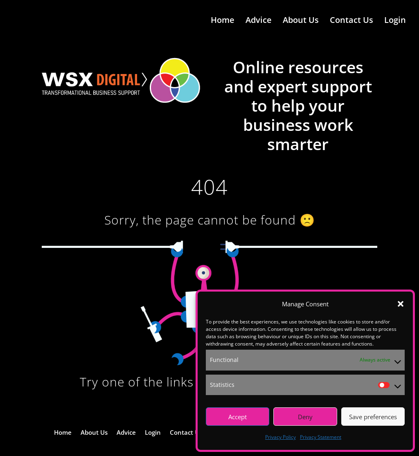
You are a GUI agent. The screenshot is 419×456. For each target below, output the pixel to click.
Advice (259, 22)
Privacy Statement (320, 437)
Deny (305, 417)
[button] (400, 304)
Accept (237, 417)
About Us (301, 22)
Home (222, 22)
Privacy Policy (280, 437)
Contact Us (351, 22)
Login (395, 22)
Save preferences (373, 417)
